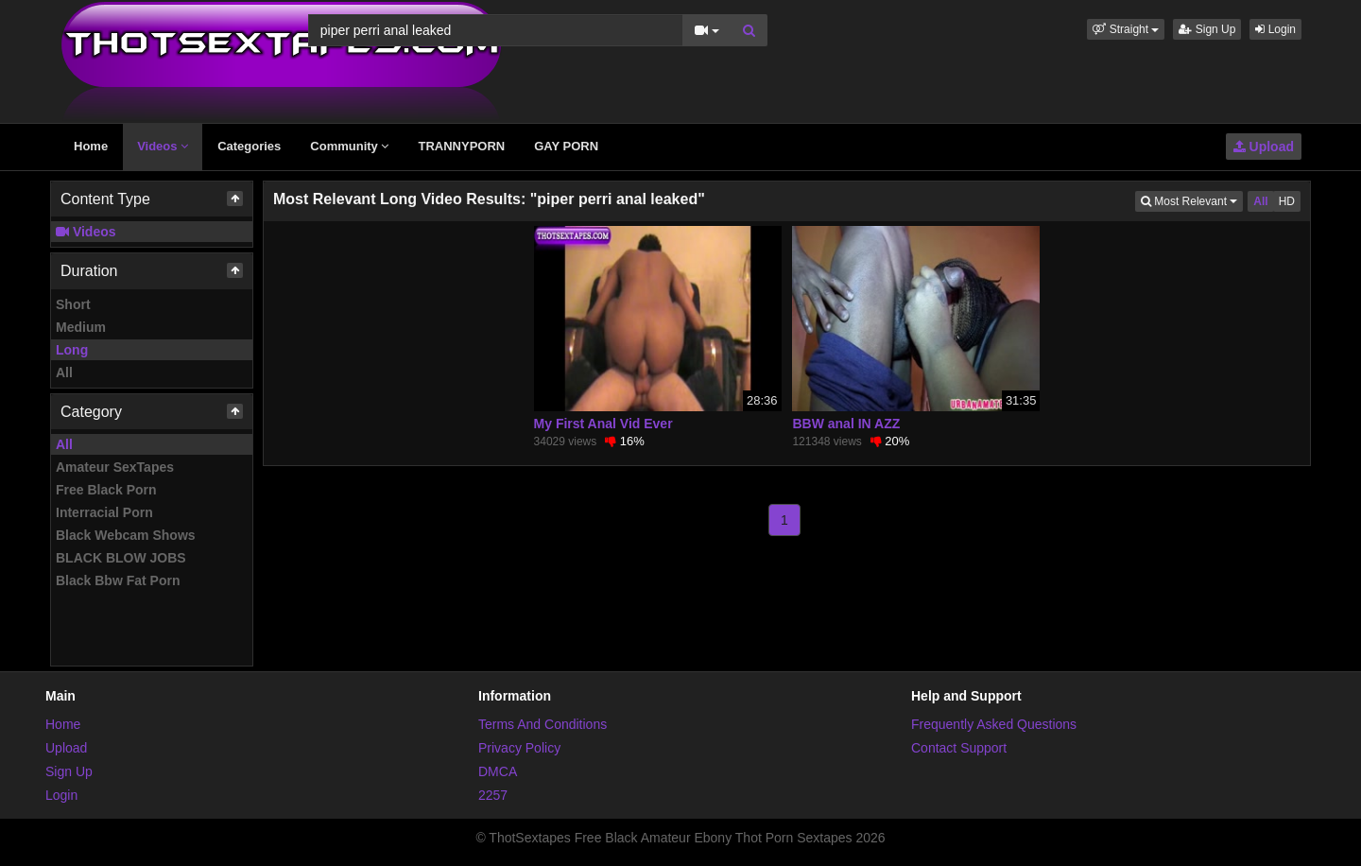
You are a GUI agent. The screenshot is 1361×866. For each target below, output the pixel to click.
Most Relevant (1192, 200)
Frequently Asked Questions (994, 724)
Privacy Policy (519, 747)
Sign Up (1207, 29)
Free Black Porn (106, 489)
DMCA (497, 771)
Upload (1263, 146)
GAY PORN (566, 146)
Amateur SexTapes (115, 467)
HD (1287, 201)
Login (1275, 29)
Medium (81, 327)
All (64, 372)
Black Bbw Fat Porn (118, 580)
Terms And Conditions (542, 724)
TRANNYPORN (461, 146)
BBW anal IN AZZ (846, 423)
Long (72, 349)
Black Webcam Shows (126, 535)
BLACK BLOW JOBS (121, 557)
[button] (1125, 29)
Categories (249, 146)
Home (91, 146)
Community (349, 146)
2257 (493, 795)
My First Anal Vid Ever (603, 423)
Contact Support (959, 747)
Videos (162, 146)
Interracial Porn (104, 512)
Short (73, 304)
